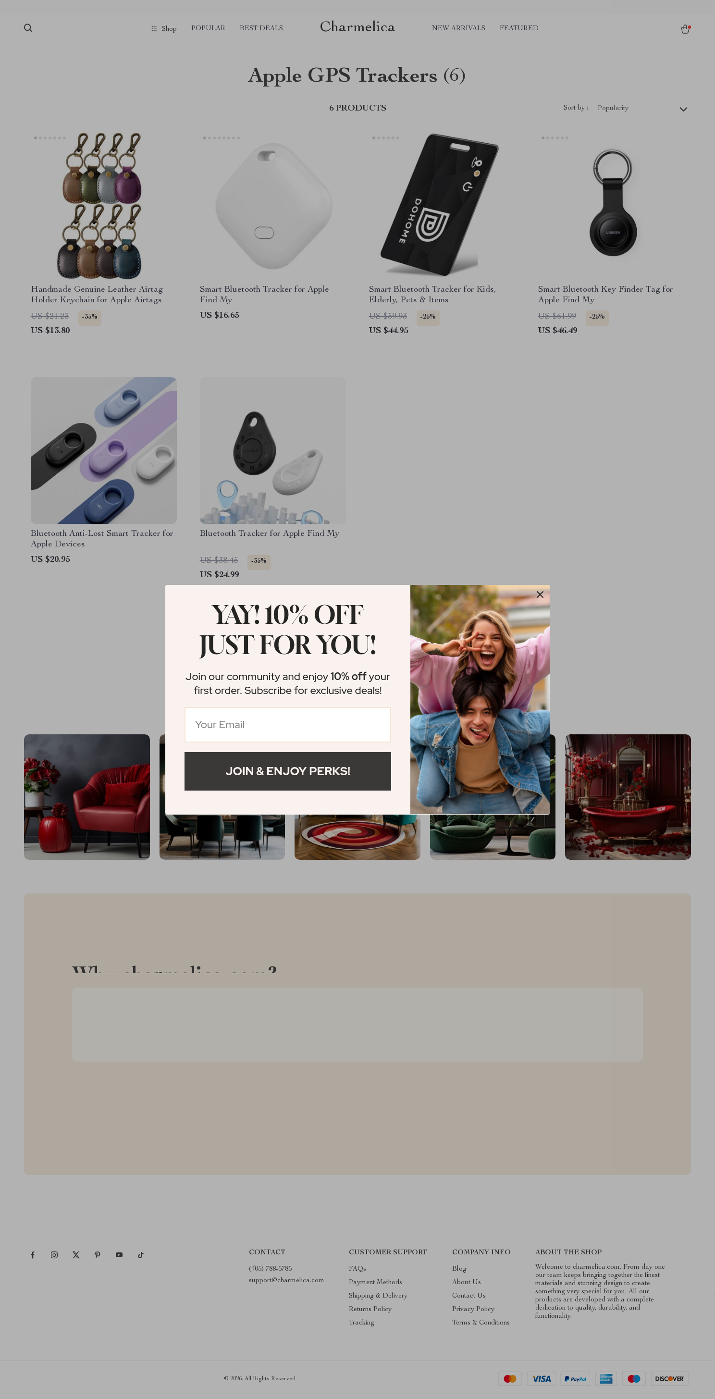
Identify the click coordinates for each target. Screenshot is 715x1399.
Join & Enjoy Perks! (287, 771)
